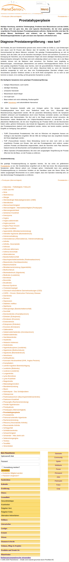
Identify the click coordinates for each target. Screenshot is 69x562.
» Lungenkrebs (7, 373)
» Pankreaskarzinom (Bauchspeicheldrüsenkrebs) (21, 397)
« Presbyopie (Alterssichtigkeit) (11, 16)
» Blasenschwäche (9, 265)
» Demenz (6, 298)
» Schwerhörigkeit (9, 433)
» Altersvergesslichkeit (10, 210)
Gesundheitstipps (7, 501)
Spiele (58, 461)
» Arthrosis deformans (10, 249)
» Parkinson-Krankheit (10, 399)
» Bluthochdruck (8, 270)
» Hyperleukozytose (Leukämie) (14, 348)
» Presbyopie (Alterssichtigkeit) (14, 410)
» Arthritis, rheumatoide (11, 244)
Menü (44, 9)
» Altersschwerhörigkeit (11, 205)
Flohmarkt (58, 481)
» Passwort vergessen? (10, 476)
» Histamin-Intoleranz (10, 342)
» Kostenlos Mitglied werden (12, 473)
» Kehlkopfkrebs (8, 358)
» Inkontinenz (7, 355)
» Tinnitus (5, 441)
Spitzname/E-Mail (7, 456)
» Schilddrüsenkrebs (10, 430)
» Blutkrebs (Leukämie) (11, 275)
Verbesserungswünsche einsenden (16, 558)
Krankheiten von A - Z (27, 13)
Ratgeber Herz (6, 508)
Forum (58, 469)
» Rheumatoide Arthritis (11, 425)
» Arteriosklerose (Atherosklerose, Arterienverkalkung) (22, 239)
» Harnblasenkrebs (9, 337)
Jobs (58, 477)
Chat (58, 489)
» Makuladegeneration (10, 384)
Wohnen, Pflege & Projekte (11, 546)
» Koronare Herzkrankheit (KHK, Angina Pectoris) (21, 361)
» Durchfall (6, 311)
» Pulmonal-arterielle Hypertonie (14, 417)
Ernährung (5, 489)
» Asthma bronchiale (10, 252)
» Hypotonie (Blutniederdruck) (13, 353)
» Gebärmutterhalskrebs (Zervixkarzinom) (18, 332)
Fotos (58, 485)
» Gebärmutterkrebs (9, 335)
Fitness (3, 493)
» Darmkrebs (7, 296)
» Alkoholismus (7, 195)
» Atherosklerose (8, 254)
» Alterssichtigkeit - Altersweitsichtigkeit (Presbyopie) (22, 208)
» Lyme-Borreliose (9, 376)
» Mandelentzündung (10, 386)
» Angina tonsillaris (9, 228)
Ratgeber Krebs (7, 512)
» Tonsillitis (6, 443)
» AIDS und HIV (8, 190)
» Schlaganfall (7, 428)
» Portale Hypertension (10, 405)
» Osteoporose (7, 394)
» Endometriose (8, 322)
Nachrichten (5, 480)
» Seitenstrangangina (10, 438)
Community (58, 457)
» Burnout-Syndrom (9, 285)
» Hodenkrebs (7, 345)
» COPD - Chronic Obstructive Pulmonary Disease (21, 293)
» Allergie (5, 197)
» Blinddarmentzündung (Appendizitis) (16, 267)
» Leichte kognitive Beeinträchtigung (16, 366)
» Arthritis (5, 241)
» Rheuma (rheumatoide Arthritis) (14, 423)
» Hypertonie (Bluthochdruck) (13, 350)
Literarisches (6, 524)
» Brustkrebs (7, 283)
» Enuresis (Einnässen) (11, 327)
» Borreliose (6, 278)
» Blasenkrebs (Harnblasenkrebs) (15, 262)
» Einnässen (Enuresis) (11, 319)
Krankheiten (18, 13)
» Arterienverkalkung (10, 236)
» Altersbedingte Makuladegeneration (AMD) (19, 200)
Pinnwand (58, 473)
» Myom (5, 389)
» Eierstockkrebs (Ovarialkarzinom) (15, 314)
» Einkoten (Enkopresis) (11, 316)
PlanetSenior (4, 13)
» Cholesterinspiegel (10, 288)
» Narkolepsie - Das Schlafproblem (15, 392)
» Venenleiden (7, 446)
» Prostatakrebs (8, 415)
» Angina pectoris (8, 223)
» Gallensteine (7, 329)
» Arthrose (6, 247)
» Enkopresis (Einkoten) (11, 324)
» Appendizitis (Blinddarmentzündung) (16, 231)
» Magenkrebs (7, 381)
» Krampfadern (7, 363)
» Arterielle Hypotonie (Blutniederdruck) (17, 234)
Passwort (4, 461)
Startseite (58, 454)
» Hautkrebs (6, 340)
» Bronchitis (6, 280)
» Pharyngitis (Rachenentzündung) (15, 402)
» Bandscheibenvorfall (10, 257)
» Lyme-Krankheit (8, 379)
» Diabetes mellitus (9, 304)
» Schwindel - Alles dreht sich (13, 436)
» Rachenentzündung (10, 420)
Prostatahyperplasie (38, 13)
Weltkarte (58, 465)
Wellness (4, 520)
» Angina (5, 218)
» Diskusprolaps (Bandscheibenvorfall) (16, 309)
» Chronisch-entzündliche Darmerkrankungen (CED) (22, 291)
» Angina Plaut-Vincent (10, 226)
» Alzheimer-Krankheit (10, 213)
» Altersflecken (7, 203)
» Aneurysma (7, 215)
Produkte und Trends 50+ (10, 550)
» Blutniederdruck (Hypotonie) (13, 272)
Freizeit (4, 533)
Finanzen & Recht (8, 542)
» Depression (7, 301)
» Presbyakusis (8, 407)
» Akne (4, 192)
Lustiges (4, 528)
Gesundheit (11, 13)
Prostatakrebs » (63, 16)
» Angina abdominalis (10, 221)
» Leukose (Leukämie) (10, 371)
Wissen (3, 537)
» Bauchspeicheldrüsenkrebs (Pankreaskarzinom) (21, 260)
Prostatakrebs (5, 166)
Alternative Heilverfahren (10, 516)
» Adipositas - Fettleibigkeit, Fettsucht (16, 187)
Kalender (4, 484)
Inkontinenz (12, 102)
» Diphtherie (6, 306)
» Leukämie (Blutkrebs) (11, 368)
